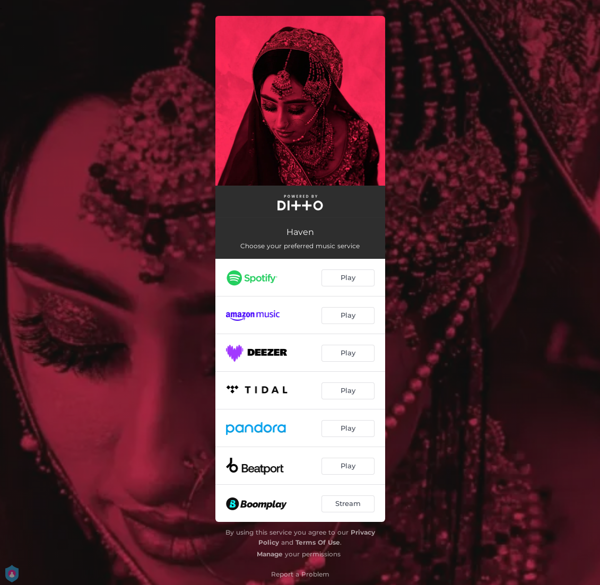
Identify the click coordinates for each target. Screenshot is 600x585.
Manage (270, 554)
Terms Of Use (317, 542)
